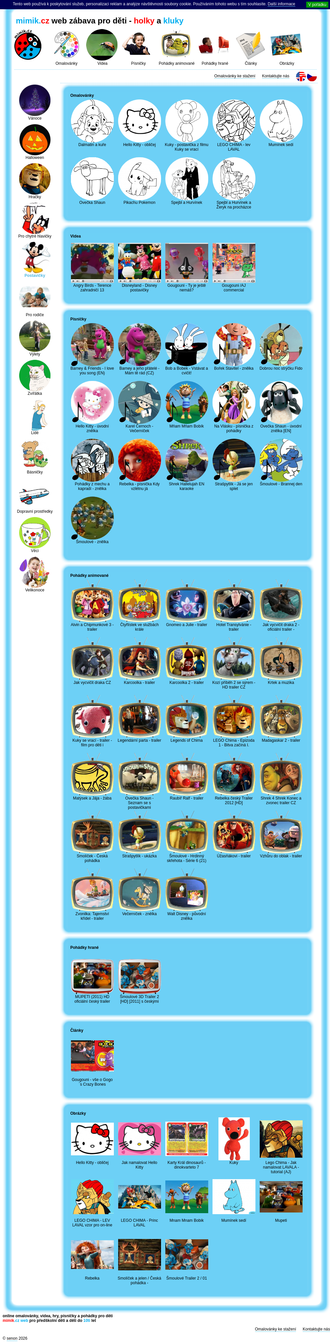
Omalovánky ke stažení (234, 76)
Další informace (281, 4)
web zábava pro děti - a (99, 20)
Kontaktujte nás (275, 76)
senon (12, 1338)
